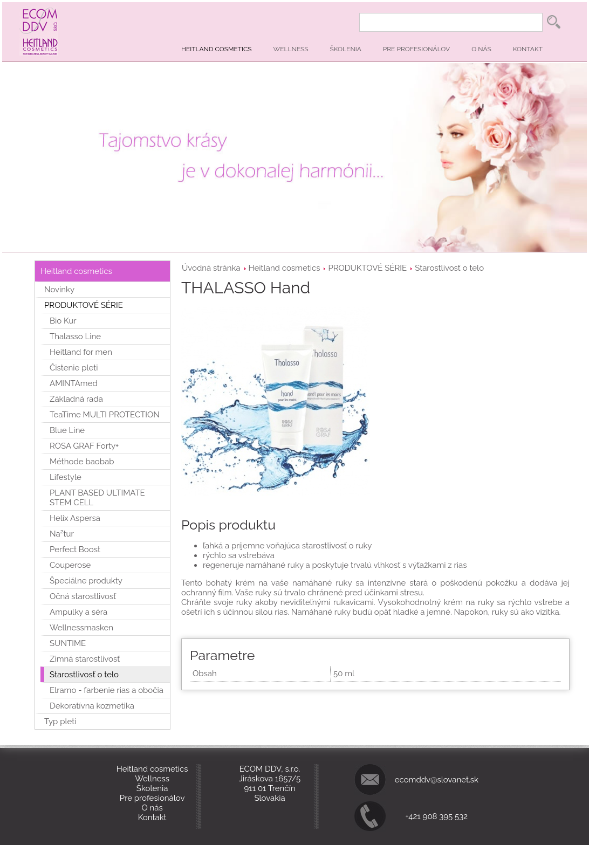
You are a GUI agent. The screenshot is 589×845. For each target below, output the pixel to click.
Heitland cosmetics (216, 49)
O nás (481, 49)
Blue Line (67, 430)
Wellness (291, 49)
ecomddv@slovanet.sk (436, 780)
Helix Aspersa (75, 518)
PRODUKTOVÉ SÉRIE (367, 268)
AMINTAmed (74, 383)
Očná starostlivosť (83, 596)
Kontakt (528, 49)
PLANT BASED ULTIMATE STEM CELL (97, 497)
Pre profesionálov (416, 49)
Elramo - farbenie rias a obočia (106, 690)
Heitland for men (81, 352)
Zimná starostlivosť (85, 659)
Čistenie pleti (74, 368)
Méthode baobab (82, 461)
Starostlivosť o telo (449, 268)
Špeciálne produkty (86, 581)
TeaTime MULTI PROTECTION (105, 415)
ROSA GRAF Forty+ (84, 446)
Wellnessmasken (81, 628)
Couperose (70, 565)
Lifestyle (65, 477)
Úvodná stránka (211, 268)
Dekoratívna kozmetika (92, 706)
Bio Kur (63, 321)
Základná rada (76, 399)
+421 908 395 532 (437, 816)
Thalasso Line (75, 336)
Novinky (59, 289)
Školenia (345, 49)
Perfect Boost (75, 549)
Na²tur (62, 534)
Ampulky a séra (78, 612)
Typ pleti (60, 721)
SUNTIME (68, 643)
